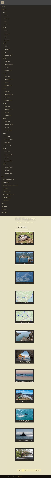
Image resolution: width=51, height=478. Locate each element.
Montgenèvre (25, 283)
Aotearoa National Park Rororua (25, 401)
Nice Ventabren (24, 302)
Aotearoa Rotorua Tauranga (24, 381)
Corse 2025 (24, 243)
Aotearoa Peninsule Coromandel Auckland (24, 362)
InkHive (20, 476)
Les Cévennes (25, 322)
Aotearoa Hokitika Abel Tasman (25, 441)
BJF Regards (25, 219)
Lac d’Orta (25, 263)
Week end (25, 341)
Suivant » (37, 470)
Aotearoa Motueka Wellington (24, 421)
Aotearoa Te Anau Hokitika (25, 459)
